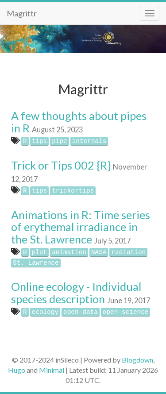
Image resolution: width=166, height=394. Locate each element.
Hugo (16, 370)
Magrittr (22, 13)
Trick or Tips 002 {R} (61, 165)
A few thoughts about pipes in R (79, 122)
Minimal (51, 370)
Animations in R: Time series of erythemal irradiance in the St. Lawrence (80, 227)
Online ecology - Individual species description (76, 292)
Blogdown (137, 359)
